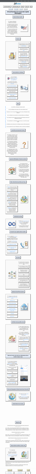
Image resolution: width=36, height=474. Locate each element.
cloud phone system (24, 56)
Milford (9, 202)
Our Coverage (10, 472)
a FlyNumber (26, 334)
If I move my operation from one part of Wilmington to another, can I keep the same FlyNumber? (18, 126)
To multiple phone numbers (12, 244)
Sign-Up (26, 6)
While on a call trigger (11, 382)
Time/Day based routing (12, 303)
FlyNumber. (12, 83)
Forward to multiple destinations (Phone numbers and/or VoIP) (12, 309)
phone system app (25, 344)
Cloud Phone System (16, 6)
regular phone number (12, 94)
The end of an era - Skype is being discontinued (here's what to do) (18, 425)
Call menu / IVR (12, 300)
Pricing (22, 6)
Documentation (20, 472)
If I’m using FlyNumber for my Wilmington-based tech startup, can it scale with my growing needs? (18, 121)
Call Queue (12, 313)
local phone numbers (24, 396)
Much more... (12, 316)
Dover (9, 197)
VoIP (23, 50)
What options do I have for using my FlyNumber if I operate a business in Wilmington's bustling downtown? (18, 112)
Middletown (9, 207)
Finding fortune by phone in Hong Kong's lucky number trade (18, 437)
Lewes (8, 192)
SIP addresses (25, 66)
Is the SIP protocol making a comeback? (18, 432)
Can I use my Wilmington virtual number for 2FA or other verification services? (18, 109)
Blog (30, 6)
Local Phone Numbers (7, 6)
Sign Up (12, 458)
